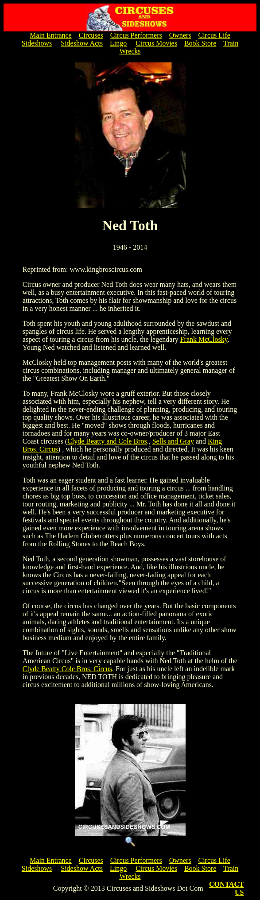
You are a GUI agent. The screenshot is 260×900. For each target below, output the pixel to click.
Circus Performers (136, 35)
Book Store (200, 43)
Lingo (118, 43)
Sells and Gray (173, 441)
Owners (180, 35)
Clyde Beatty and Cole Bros (107, 441)
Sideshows (37, 43)
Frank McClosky (204, 339)
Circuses (91, 35)
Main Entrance (51, 35)
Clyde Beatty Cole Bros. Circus (67, 668)
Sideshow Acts (82, 43)
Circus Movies (156, 43)
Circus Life (214, 35)
